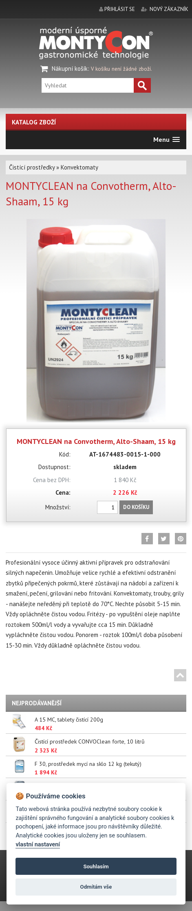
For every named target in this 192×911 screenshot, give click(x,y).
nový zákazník (169, 9)
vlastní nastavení (37, 844)
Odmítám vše (96, 887)
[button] (166, 139)
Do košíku (136, 507)
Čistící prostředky (32, 167)
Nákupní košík (70, 68)
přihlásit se (119, 9)
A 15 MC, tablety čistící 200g (69, 719)
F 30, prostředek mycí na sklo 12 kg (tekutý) (88, 764)
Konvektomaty (79, 167)
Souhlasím (95, 866)
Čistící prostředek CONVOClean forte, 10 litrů (90, 741)
